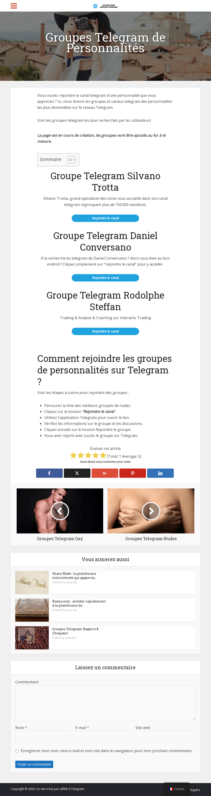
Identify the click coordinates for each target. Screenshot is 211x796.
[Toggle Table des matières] (69, 160)
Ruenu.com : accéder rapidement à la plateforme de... (79, 603)
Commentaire (27, 681)
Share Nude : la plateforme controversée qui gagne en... (74, 575)
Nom (21, 727)
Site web (143, 727)
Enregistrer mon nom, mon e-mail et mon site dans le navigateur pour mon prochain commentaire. (106, 750)
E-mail (82, 727)
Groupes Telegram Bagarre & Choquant (75, 631)
